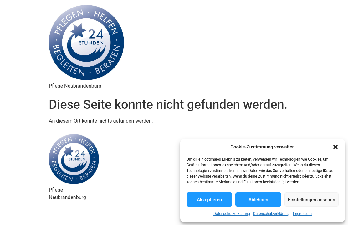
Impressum (302, 214)
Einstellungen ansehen (311, 199)
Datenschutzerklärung (231, 214)
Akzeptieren (209, 199)
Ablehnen (258, 199)
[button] (335, 147)
